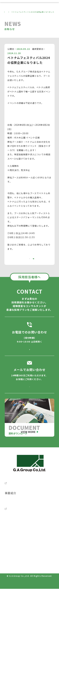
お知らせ (14, 12)
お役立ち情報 (13, 610)
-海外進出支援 (12, 569)
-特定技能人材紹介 (14, 555)
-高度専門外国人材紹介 (16, 562)
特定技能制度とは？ (18, 585)
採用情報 (11, 530)
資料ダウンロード (16, 627)
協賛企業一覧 (14, 120)
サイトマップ (11, 650)
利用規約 (9, 658)
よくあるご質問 (15, 602)
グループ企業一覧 (16, 539)
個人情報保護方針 (13, 643)
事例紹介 (10, 593)
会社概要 (10, 522)
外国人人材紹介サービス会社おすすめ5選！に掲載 (28, 672)
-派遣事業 (11, 577)
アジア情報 (10, 665)
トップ (9, 513)
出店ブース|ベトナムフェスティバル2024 (28, 189)
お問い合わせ (13, 635)
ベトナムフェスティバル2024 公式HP (27, 113)
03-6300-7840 (29, 361)
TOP (4, 12)
